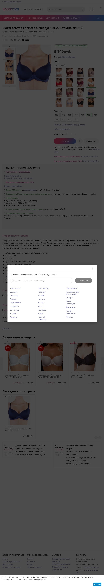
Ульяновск (70, 307)
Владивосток (15, 302)
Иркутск (41, 299)
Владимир (14, 306)
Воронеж (14, 313)
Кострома (42, 310)
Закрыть (91, 268)
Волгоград (14, 310)
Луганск (69, 317)
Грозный (13, 317)
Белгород (14, 295)
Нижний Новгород (42, 318)
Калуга (41, 306)
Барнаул (13, 292)
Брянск (13, 299)
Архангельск (15, 288)
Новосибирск (71, 288)
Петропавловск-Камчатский (73, 293)
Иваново (41, 292)
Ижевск (41, 295)
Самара (69, 298)
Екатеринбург (44, 288)
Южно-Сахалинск (70, 312)
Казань (41, 302)
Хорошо (97, 584)
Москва (41, 313)
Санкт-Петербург (70, 302)
